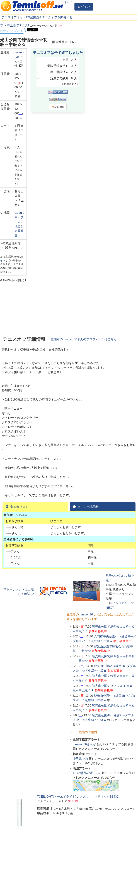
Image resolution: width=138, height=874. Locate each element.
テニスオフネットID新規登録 (21, 17)
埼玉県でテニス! (18, 25)
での (81, 758)
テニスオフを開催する (57, 17)
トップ (68, 2)
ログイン (84, 6)
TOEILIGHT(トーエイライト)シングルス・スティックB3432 (77, 796)
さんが (85, 744)
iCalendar (58, 107)
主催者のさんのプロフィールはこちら (84, 339)
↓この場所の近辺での (87, 773)
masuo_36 (86, 614)
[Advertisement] (109, 45)
